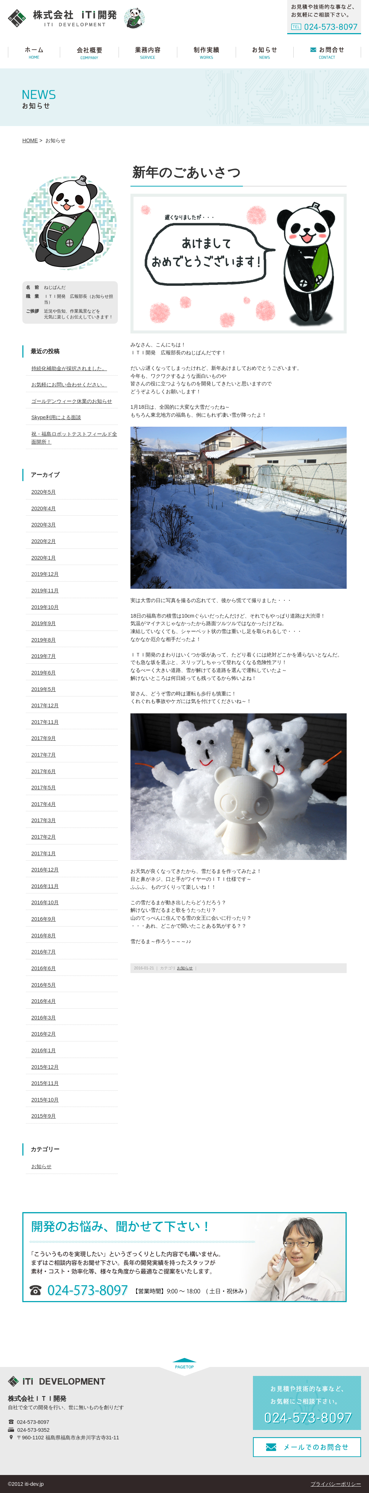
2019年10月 (45, 607)
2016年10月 (45, 902)
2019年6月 (43, 673)
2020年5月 (43, 492)
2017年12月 (45, 705)
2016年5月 (43, 985)
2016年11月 (45, 886)
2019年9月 (43, 623)
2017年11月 (45, 722)
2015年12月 (45, 1067)
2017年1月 (43, 853)
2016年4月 (43, 1001)
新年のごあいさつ (186, 172)
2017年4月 (43, 804)
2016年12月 (45, 870)
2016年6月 (43, 968)
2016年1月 (43, 1050)
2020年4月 (43, 508)
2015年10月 (45, 1100)
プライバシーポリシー (336, 1484)
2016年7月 (43, 952)
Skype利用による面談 (56, 417)
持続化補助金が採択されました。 (69, 368)
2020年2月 (43, 541)
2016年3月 (43, 1018)
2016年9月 (43, 919)
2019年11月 (45, 590)
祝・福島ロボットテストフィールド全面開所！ (74, 438)
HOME (30, 140)
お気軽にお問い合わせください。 (69, 384)
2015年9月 (43, 1116)
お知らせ (185, 968)
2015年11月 (45, 1083)
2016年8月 (43, 935)
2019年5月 (43, 689)
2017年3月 (43, 820)
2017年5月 (43, 787)
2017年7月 (43, 755)
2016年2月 (43, 1034)
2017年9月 (43, 738)
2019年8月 (43, 640)
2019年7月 (43, 656)
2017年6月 (43, 771)
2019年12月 (45, 574)
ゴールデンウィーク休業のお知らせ (71, 401)
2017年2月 (43, 837)
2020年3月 (43, 525)
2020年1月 (43, 558)
